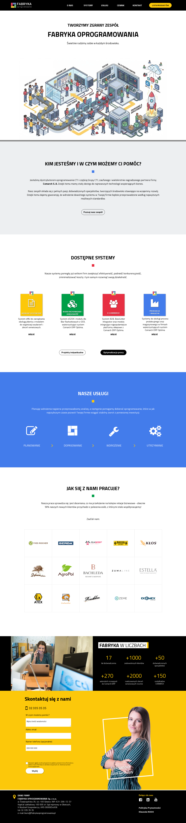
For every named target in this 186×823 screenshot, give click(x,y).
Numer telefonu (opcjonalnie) (39, 741)
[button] (88, 5)
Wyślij (35, 771)
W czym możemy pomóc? (38, 715)
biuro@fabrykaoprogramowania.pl (40, 813)
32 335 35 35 (27, 810)
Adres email (31, 729)
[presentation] (45, 756)
